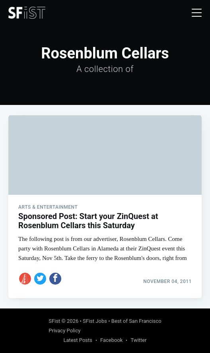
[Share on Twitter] (40, 278)
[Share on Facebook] (55, 278)
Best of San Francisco (136, 321)
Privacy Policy (64, 331)
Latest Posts (77, 340)
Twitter (138, 340)
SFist (54, 321)
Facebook (111, 340)
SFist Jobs (95, 321)
